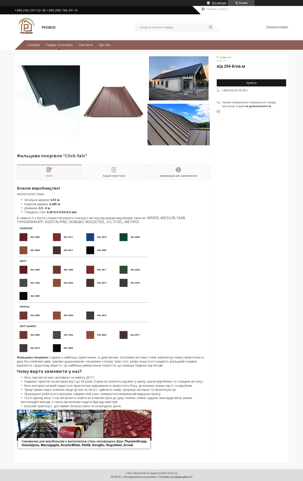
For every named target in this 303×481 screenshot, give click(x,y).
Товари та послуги (59, 44)
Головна (33, 44)
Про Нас (105, 44)
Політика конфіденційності (176, 477)
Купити (251, 83)
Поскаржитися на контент (140, 477)
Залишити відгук (277, 27)
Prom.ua (172, 473)
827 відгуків (219, 3)
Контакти (86, 44)
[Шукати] (210, 27)
